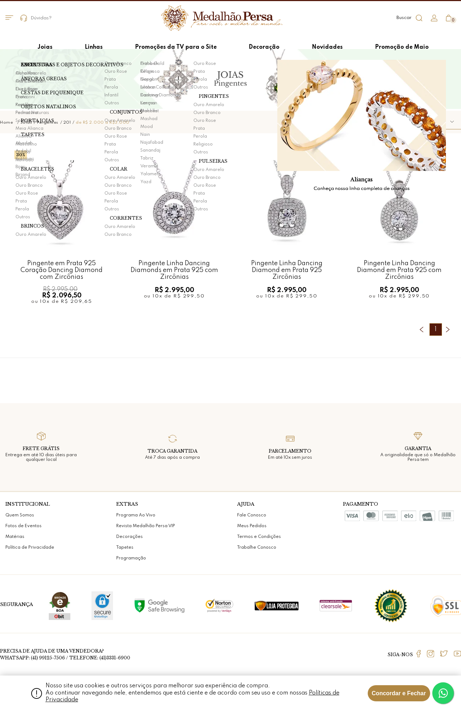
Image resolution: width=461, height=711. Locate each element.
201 (67, 122)
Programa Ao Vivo (135, 515)
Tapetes (124, 547)
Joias (26, 122)
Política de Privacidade (29, 547)
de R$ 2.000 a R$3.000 (103, 122)
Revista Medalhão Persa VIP (145, 526)
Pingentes (47, 122)
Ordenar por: (379, 121)
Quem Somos (19, 515)
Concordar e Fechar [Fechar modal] (399, 693)
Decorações (129, 537)
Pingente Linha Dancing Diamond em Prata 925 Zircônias (287, 270)
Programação (131, 558)
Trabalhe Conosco (256, 547)
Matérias (14, 537)
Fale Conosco (251, 515)
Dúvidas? (36, 18)
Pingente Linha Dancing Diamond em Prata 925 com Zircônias (399, 270)
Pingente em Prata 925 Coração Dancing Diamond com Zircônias (61, 270)
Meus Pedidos (252, 526)
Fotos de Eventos (23, 526)
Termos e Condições (259, 537)
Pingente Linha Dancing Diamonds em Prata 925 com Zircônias (174, 270)
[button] (430, 122)
